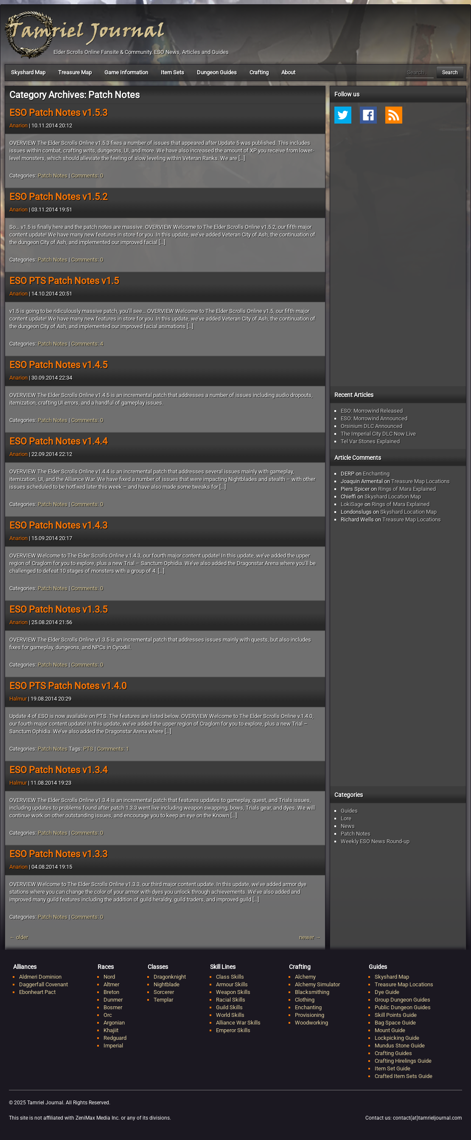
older (18, 937)
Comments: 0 (87, 175)
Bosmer (113, 1007)
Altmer (111, 984)
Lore (346, 818)
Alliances (24, 966)
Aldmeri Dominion (40, 977)
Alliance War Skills (238, 1022)
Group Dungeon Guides (402, 999)
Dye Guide (387, 992)
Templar (163, 999)
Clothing (304, 999)
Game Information (126, 72)
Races (106, 966)
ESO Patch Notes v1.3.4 (58, 770)
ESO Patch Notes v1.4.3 (58, 525)
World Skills (230, 1015)
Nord (109, 977)
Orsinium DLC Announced (371, 426)
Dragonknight (170, 977)
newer (310, 937)
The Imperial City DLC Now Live (378, 434)
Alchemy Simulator (317, 984)
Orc (108, 1015)
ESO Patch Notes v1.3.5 (58, 609)
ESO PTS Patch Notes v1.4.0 (67, 686)
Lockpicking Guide (397, 1038)
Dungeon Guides (217, 72)
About (288, 72)
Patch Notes (52, 175)
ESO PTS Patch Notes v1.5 (64, 281)
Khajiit (111, 1030)
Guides (349, 811)
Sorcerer (164, 992)
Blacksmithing (312, 992)
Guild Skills (229, 1007)
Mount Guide (390, 1030)
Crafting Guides (393, 1053)
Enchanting (376, 473)
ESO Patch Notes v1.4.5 (58, 365)
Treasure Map (75, 72)
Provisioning (309, 1015)
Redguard (115, 1038)
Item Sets (172, 72)
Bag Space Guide (395, 1022)
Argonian (114, 1022)
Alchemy (305, 977)
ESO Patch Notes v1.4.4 (58, 441)
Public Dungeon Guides (403, 1007)
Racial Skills (230, 999)
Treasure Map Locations (420, 481)
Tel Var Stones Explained (370, 441)
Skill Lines (223, 966)
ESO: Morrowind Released (372, 411)
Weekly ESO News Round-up (375, 841)
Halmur (18, 698)
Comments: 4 (87, 344)
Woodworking (311, 1022)
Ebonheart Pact (37, 992)
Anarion (18, 125)
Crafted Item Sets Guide (403, 1076)
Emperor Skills (233, 1030)
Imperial (113, 1045)
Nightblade (166, 984)
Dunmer (113, 999)
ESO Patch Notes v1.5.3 (58, 112)
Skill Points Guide (396, 1015)
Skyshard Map (28, 72)
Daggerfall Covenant (43, 984)
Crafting (259, 72)
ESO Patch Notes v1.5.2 (58, 196)
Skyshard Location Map (392, 496)
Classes (158, 966)
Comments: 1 (113, 749)
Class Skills (230, 977)
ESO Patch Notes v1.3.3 (58, 854)
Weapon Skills (233, 992)
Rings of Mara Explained (407, 489)
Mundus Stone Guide (400, 1045)
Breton (111, 992)
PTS (88, 749)
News (348, 826)
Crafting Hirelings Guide (403, 1061)
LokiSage (352, 504)
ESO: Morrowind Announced (374, 418)
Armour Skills (232, 984)
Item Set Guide (392, 1068)
